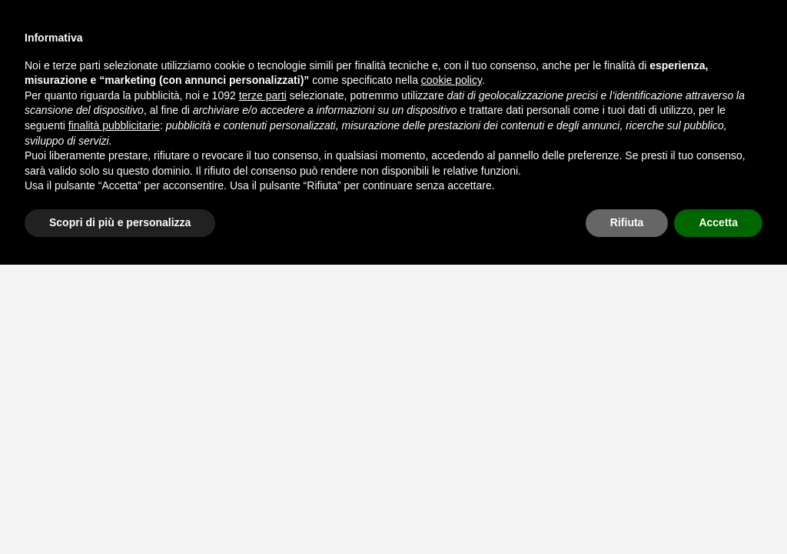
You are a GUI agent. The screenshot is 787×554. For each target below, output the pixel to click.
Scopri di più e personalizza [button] (120, 222)
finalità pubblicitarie (114, 125)
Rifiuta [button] (627, 222)
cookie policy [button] (451, 80)
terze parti (263, 95)
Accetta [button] (718, 222)
